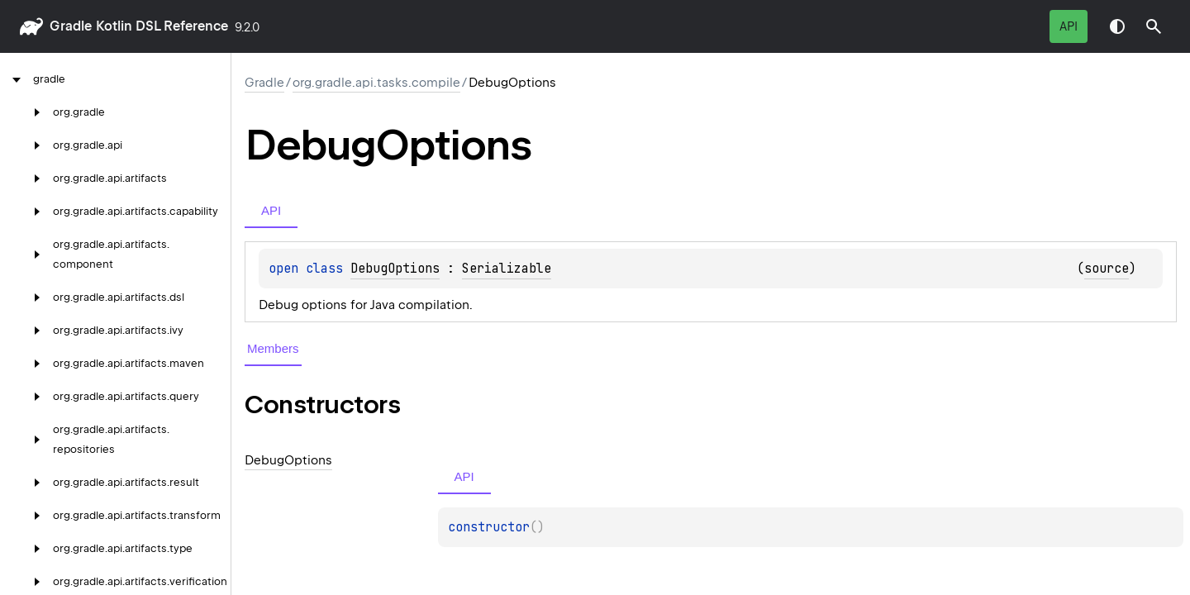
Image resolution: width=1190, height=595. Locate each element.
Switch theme (1117, 26)
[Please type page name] (1153, 26)
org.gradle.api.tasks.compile (376, 82)
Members (273, 348)
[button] (1153, 26)
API (1068, 26)
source (1106, 268)
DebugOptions (395, 268)
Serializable (506, 268)
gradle (71, 26)
